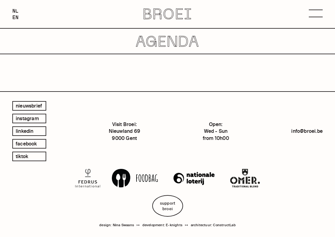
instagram (27, 118)
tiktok (22, 156)
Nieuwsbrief (29, 106)
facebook (26, 144)
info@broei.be (307, 131)
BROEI (167, 14)
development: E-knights (162, 225)
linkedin (25, 131)
